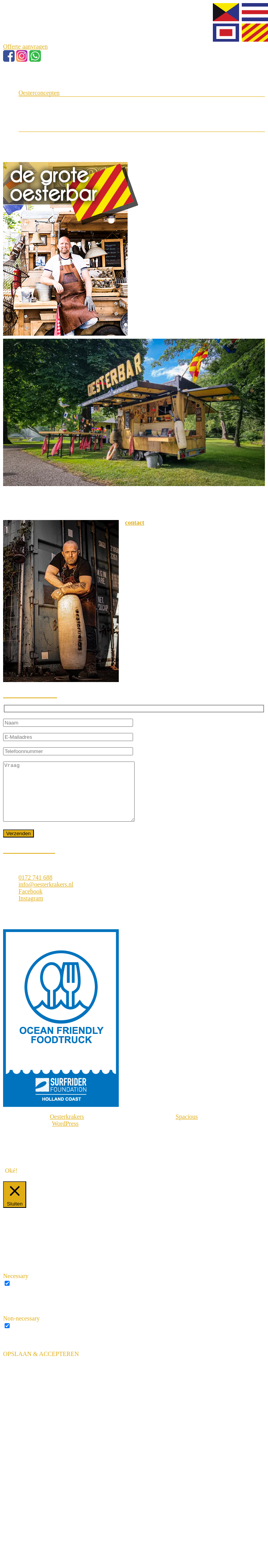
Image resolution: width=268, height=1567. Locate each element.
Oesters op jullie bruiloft (64, 114)
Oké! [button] (11, 1182)
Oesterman (47, 100)
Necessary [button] (16, 1287)
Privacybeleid (35, 1155)
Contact (28, 128)
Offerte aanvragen (25, 46)
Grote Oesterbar (54, 107)
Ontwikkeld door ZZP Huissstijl (58, 1162)
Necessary (25, 1295)
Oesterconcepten (39, 92)
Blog (24, 121)
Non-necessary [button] (21, 1330)
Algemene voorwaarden (48, 1148)
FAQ (40, 142)
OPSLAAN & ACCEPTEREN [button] (41, 1365)
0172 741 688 (35, 889)
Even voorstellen (39, 86)
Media (42, 135)
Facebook (30, 903)
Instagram (31, 910)
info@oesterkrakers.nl (46, 896)
